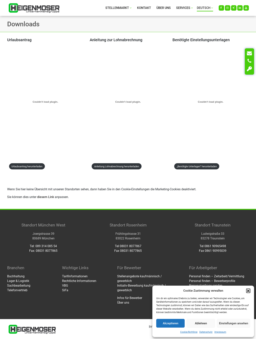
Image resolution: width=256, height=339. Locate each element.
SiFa (65, 290)
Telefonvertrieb (17, 290)
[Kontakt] (249, 53)
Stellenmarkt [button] (118, 8)
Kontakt (144, 8)
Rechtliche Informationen (79, 281)
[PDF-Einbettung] (45, 102)
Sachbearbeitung (18, 285)
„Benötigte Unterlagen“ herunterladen (197, 166)
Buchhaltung (16, 276)
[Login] (249, 68)
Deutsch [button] (205, 8)
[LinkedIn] (240, 8)
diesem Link (45, 197)
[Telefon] (249, 61)
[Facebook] (221, 8)
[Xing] (233, 8)
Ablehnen (201, 323)
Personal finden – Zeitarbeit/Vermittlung (216, 276)
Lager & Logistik (18, 281)
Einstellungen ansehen (233, 323)
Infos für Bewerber (129, 298)
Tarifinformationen (75, 276)
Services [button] (184, 8)
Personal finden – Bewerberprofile (212, 281)
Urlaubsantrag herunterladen (26, 166)
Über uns (163, 8)
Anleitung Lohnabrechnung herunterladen (116, 166)
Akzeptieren (170, 323)
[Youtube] (246, 8)
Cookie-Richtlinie (188, 332)
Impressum (220, 332)
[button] (248, 291)
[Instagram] (227, 8)
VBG (65, 285)
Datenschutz (205, 332)
